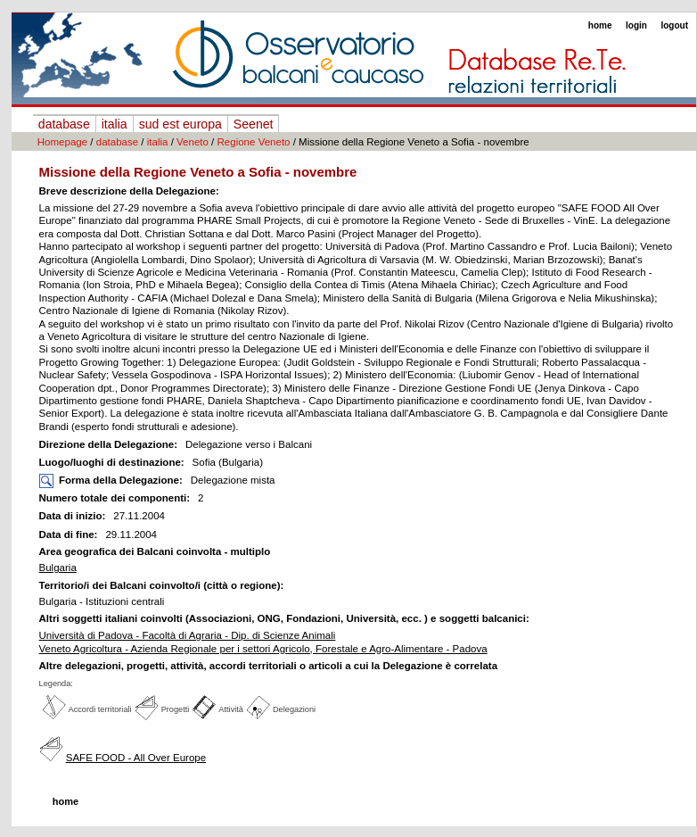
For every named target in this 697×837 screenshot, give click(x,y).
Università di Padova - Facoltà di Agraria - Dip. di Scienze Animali (187, 635)
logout (674, 25)
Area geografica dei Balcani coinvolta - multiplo (155, 551)
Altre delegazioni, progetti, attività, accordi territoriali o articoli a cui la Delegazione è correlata (268, 665)
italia (114, 124)
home (600, 25)
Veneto (192, 142)
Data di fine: (70, 534)
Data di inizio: (74, 515)
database (64, 124)
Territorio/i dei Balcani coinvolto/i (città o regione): (161, 585)
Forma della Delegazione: (121, 480)
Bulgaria (58, 567)
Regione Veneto (254, 142)
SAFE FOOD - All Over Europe (136, 757)
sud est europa (180, 124)
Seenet (254, 124)
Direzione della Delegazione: (110, 444)
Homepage (62, 142)
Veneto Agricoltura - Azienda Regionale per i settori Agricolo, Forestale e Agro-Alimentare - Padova (263, 648)
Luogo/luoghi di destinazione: (113, 462)
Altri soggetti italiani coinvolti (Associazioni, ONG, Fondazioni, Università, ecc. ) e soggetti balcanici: (284, 618)
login (636, 25)
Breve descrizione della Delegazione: (129, 191)
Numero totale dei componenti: (115, 498)
